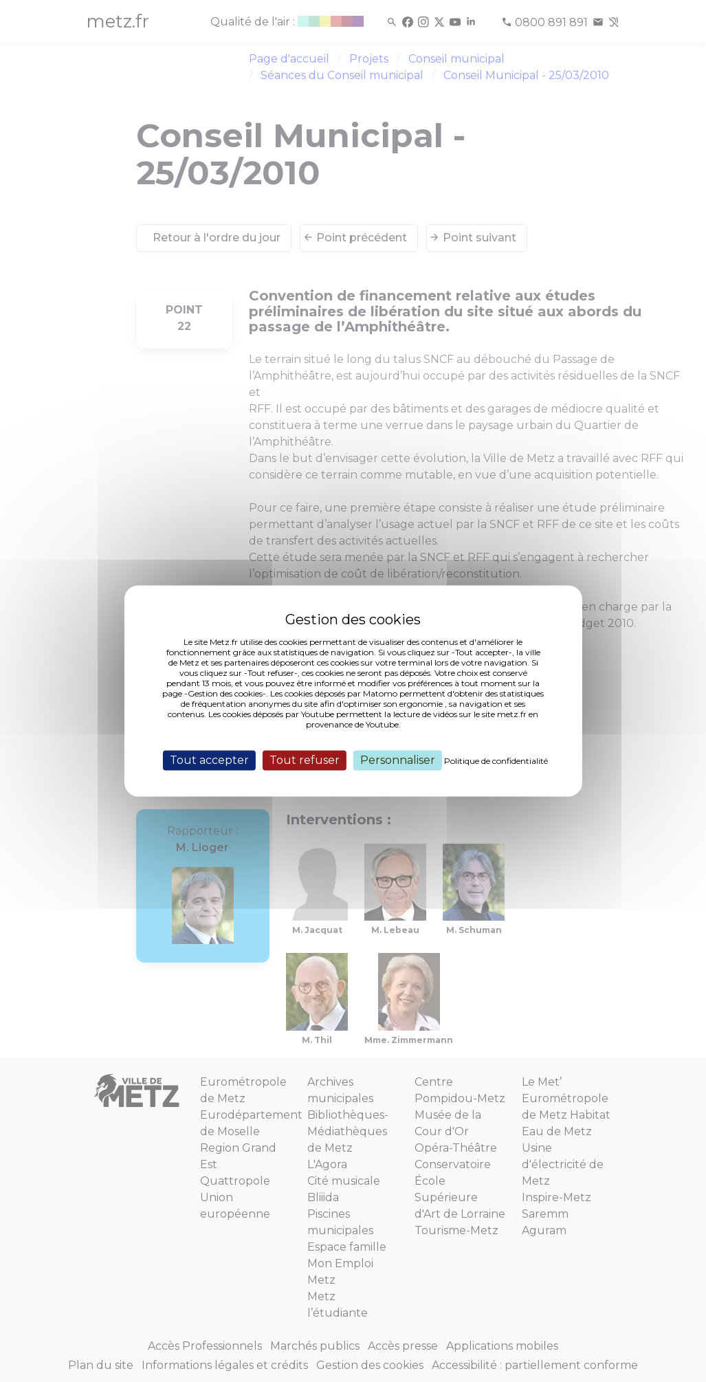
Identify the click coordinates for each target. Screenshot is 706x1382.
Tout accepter (209, 760)
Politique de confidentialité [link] (496, 761)
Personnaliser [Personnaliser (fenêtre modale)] (397, 760)
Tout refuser (304, 760)
